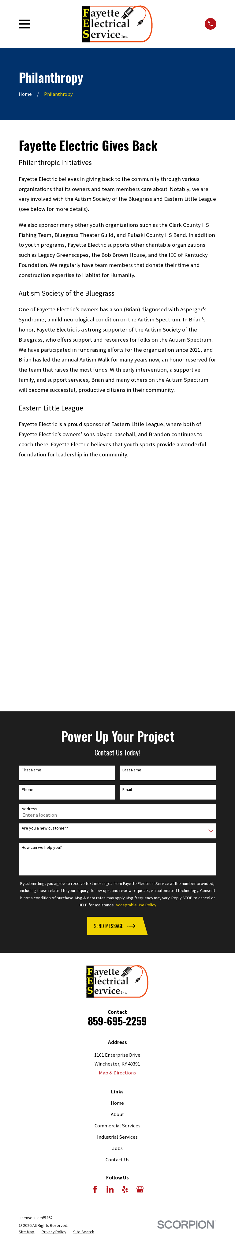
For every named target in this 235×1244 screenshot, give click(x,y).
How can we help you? (42, 628)
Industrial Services (117, 918)
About (117, 895)
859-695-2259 (117, 801)
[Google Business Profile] (140, 970)
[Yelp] (125, 970)
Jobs (117, 929)
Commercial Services (117, 906)
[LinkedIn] (110, 970)
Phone (27, 570)
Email (127, 570)
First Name (31, 550)
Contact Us (117, 940)
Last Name (131, 550)
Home (117, 884)
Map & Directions (117, 853)
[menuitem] (26, 1013)
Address (29, 589)
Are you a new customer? (45, 609)
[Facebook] (95, 970)
